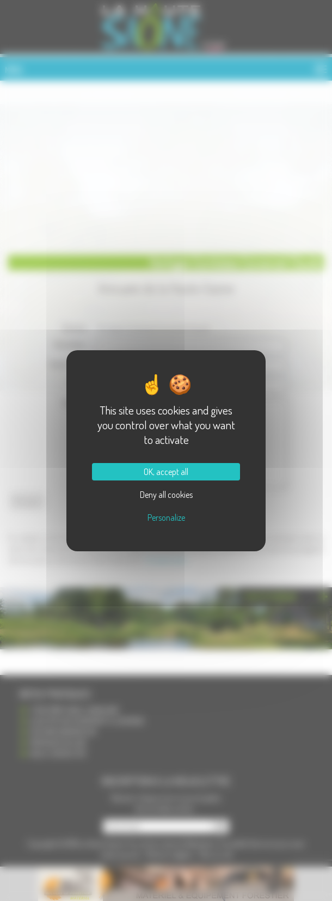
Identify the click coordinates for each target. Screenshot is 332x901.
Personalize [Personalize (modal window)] (166, 517)
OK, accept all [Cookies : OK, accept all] (166, 471)
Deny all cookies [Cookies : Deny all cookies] (166, 494)
